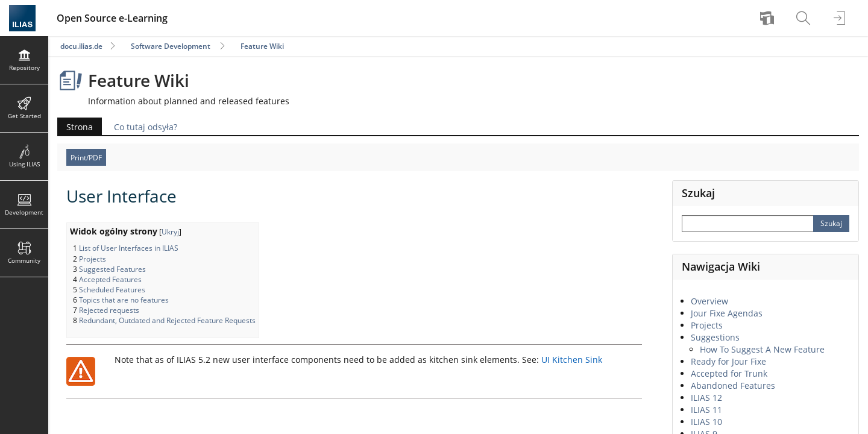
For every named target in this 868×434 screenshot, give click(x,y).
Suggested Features (112, 269)
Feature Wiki (262, 46)
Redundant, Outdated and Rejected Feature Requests (167, 320)
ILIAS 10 (706, 421)
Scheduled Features (112, 290)
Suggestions (715, 337)
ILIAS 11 (706, 409)
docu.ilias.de (81, 46)
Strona (79, 127)
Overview (709, 301)
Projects (92, 259)
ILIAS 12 (706, 397)
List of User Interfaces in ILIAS (128, 248)
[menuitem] (768, 18)
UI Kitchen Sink (571, 359)
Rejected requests (109, 310)
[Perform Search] (831, 223)
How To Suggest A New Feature (762, 349)
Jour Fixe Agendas (727, 313)
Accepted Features (110, 279)
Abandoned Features (733, 385)
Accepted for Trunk (729, 373)
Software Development (170, 46)
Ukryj (170, 232)
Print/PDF (86, 158)
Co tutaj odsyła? (145, 127)
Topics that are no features (124, 300)
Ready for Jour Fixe (728, 361)
